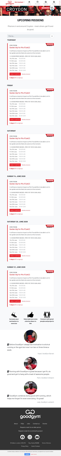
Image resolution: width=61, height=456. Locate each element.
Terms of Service (46, 443)
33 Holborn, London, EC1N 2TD (18, 443)
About (16, 423)
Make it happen (15, 74)
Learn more (34, 454)
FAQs (22, 423)
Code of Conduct (35, 446)
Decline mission (26, 74)
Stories (45, 423)
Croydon (17, 9)
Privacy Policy (24, 446)
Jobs (28, 423)
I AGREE (27, 454)
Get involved (19, 2)
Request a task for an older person (30, 427)
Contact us (36, 423)
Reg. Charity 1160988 (34, 443)
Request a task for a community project (30, 431)
